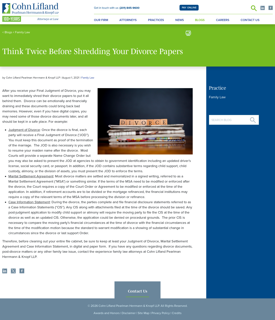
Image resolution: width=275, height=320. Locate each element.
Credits (176, 313)
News (179, 20)
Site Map (143, 313)
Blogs (200, 20)
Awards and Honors (107, 313)
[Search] (253, 118)
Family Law (22, 32)
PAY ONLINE (189, 7)
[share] (4, 271)
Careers (222, 20)
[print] (188, 34)
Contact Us (250, 20)
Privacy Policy (160, 313)
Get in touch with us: (116, 8)
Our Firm (101, 20)
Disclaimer (129, 313)
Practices (156, 20)
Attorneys (128, 20)
